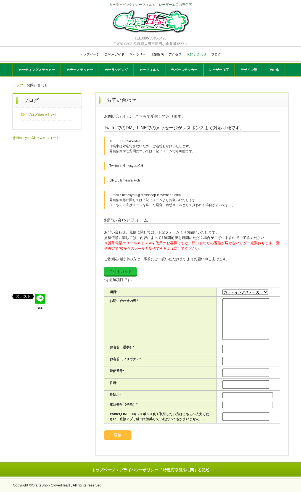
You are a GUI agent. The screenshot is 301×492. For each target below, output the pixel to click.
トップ (17, 85)
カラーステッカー (80, 70)
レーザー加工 (219, 70)
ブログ (216, 54)
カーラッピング (116, 70)
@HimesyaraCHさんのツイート (36, 138)
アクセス (175, 54)
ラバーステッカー (184, 70)
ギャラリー (137, 54)
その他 (274, 70)
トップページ (90, 54)
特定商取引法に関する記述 (186, 470)
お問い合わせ (197, 54)
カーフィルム (149, 70)
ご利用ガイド (115, 54)
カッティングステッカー (37, 70)
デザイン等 (249, 70)
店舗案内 (157, 54)
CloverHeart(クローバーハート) (150, 22)
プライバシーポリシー (139, 470)
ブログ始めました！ (42, 115)
